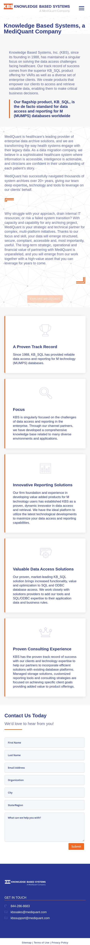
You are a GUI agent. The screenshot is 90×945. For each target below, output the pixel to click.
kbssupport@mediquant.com (30, 918)
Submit (76, 846)
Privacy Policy (60, 942)
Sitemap (27, 942)
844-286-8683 (20, 906)
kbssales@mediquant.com (29, 912)
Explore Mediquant (45, 300)
